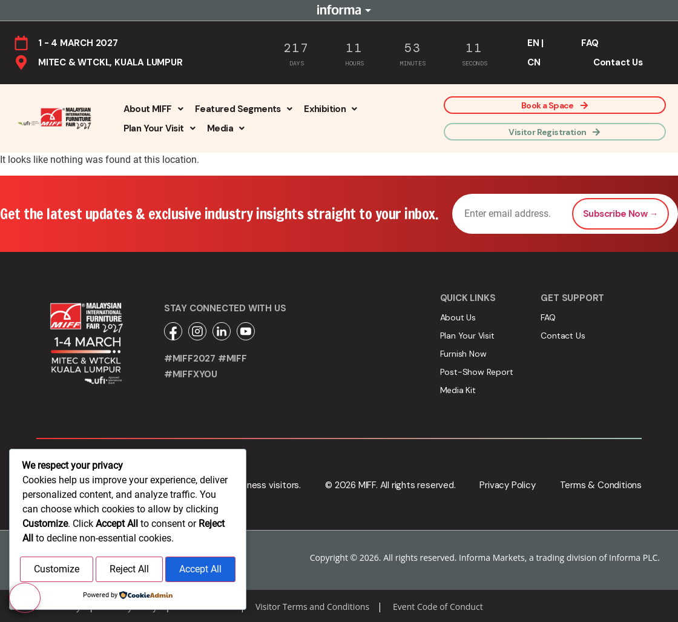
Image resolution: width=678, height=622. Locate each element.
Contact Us (618, 62)
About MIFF (153, 109)
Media (225, 128)
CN (534, 62)
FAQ (590, 43)
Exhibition (330, 109)
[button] (153, 109)
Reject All (129, 570)
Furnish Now (463, 353)
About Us (458, 317)
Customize (56, 570)
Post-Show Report (476, 371)
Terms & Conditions (601, 485)
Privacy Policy (507, 485)
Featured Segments (243, 109)
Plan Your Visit (159, 128)
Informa (339, 10)
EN (533, 43)
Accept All (200, 570)
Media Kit (458, 390)
